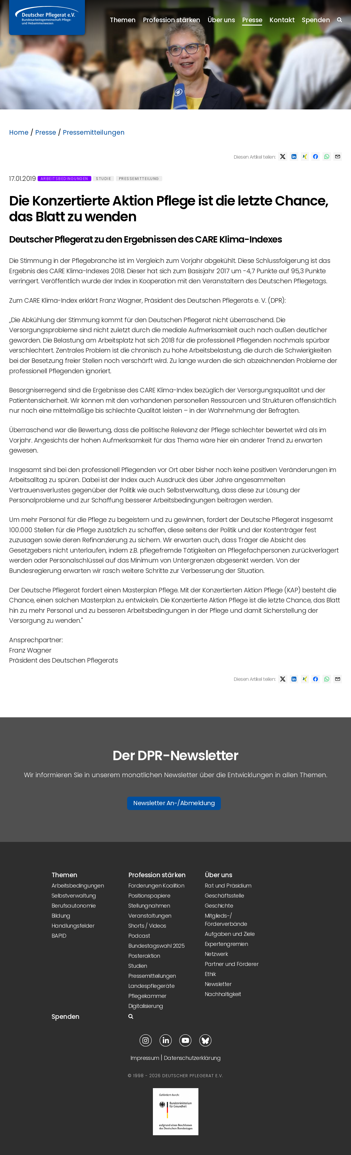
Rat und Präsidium (228, 885)
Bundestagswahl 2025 (156, 946)
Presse (252, 20)
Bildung (61, 915)
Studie (103, 178)
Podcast (139, 936)
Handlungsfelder (73, 925)
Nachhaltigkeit (223, 994)
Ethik (210, 974)
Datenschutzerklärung (192, 1058)
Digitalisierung (145, 1006)
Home (19, 132)
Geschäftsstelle (224, 895)
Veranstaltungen (149, 915)
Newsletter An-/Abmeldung (174, 803)
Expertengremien (226, 944)
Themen (122, 20)
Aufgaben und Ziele (230, 934)
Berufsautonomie (74, 905)
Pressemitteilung (139, 178)
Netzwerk (216, 954)
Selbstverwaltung (74, 895)
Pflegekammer (147, 996)
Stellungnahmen (149, 905)
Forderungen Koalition (156, 885)
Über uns (221, 20)
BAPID (59, 936)
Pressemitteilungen (94, 132)
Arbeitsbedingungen (64, 178)
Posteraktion (144, 956)
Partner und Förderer (231, 964)
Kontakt (282, 20)
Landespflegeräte (151, 986)
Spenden (316, 20)
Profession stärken (171, 20)
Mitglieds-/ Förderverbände (226, 920)
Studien (137, 966)
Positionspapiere (149, 895)
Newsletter (218, 984)
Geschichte (219, 905)
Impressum (144, 1058)
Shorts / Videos (147, 925)
